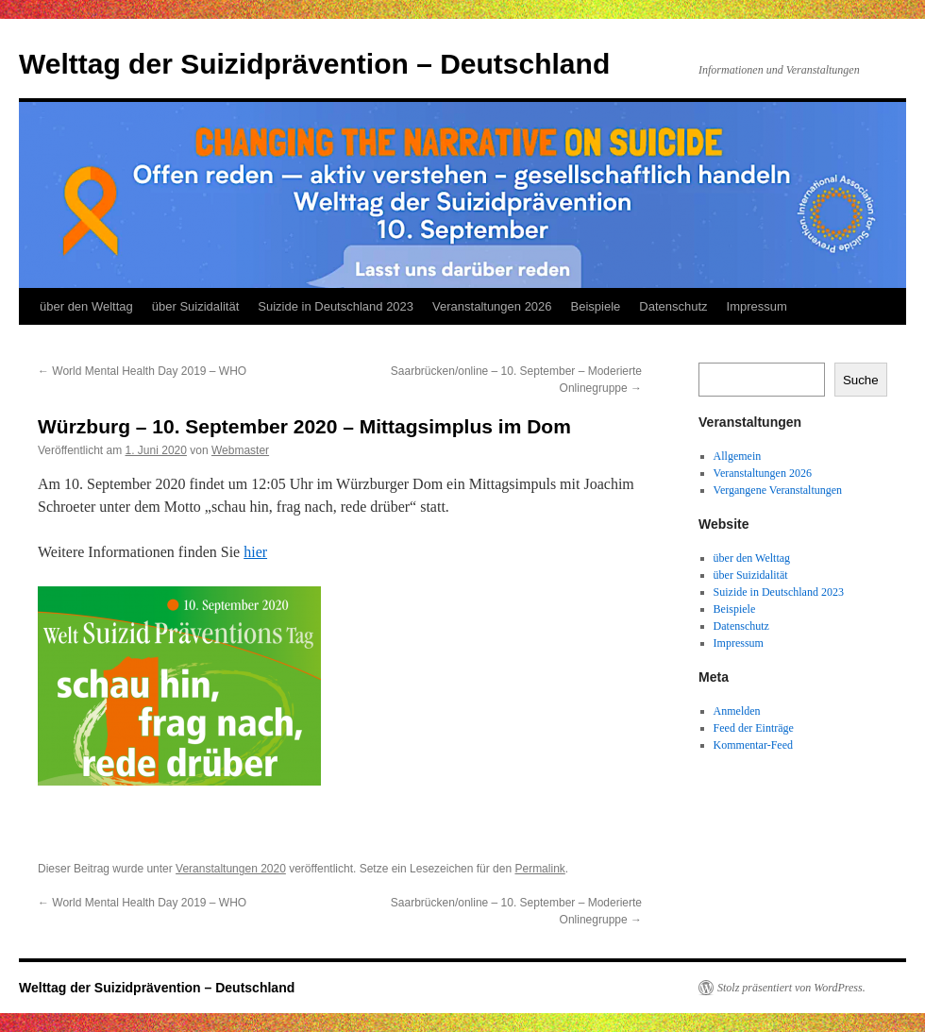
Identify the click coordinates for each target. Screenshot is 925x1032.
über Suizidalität (196, 306)
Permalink (539, 868)
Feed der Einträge (754, 728)
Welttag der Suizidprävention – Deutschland (314, 63)
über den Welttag (86, 306)
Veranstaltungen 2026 (492, 306)
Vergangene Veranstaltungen (778, 490)
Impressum (757, 306)
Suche (861, 380)
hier (255, 552)
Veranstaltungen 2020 (231, 868)
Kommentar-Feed (753, 745)
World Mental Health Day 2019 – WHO (142, 371)
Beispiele (596, 306)
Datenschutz (673, 306)
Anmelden (737, 711)
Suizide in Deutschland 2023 (335, 306)
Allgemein (738, 456)
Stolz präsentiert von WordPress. (791, 987)
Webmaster (240, 450)
